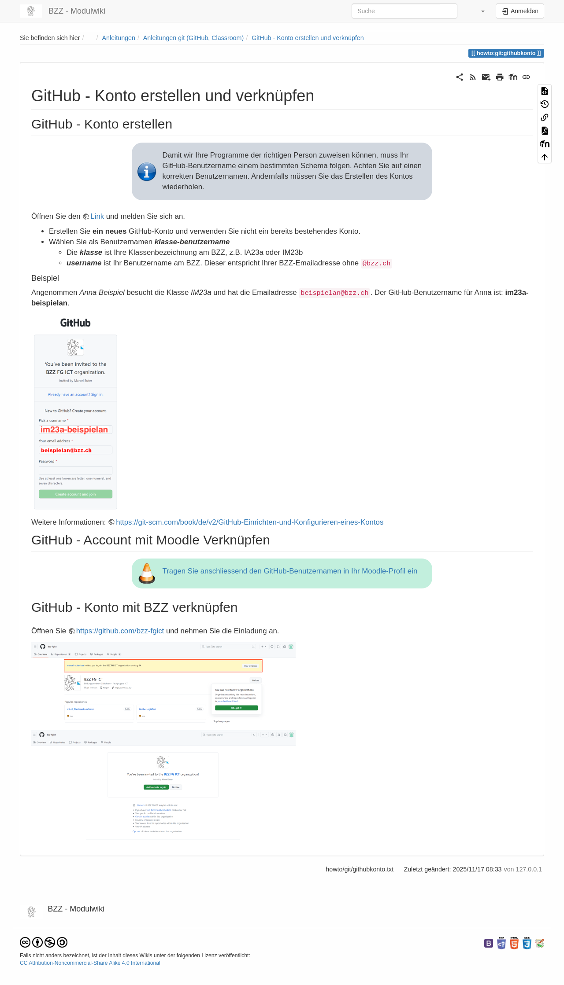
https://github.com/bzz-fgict (120, 631)
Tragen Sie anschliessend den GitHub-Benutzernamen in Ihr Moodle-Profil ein (290, 571)
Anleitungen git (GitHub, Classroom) (193, 37)
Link (97, 216)
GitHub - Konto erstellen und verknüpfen (308, 37)
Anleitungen (118, 37)
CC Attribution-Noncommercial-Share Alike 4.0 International (90, 963)
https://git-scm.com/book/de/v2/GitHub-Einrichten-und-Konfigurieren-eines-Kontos (249, 522)
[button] (477, 11)
